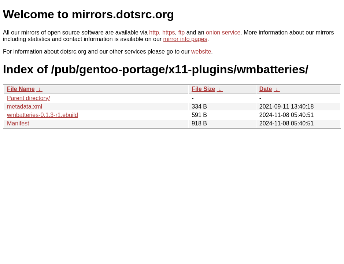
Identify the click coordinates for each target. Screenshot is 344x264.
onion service (223, 32)
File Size (203, 89)
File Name (21, 89)
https (168, 32)
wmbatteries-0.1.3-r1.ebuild (42, 115)
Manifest (18, 123)
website (201, 51)
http (154, 32)
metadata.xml (24, 106)
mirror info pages (185, 39)
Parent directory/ (28, 98)
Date (265, 89)
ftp (181, 32)
